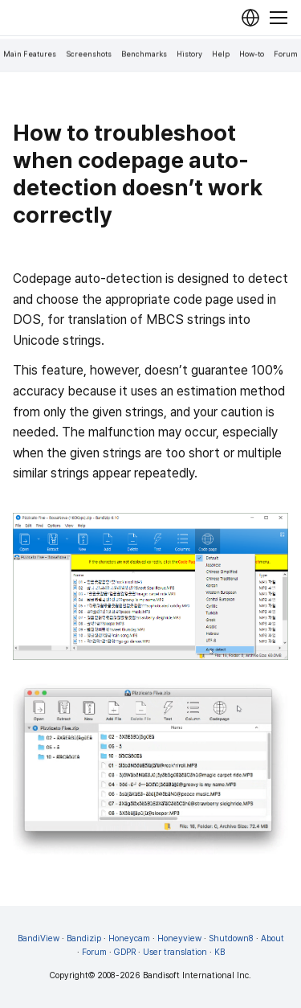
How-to (251, 54)
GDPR (125, 952)
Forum (286, 54)
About (272, 938)
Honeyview (179, 938)
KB (219, 952)
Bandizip (84, 938)
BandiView (38, 938)
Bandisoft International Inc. (197, 975)
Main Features (29, 54)
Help (221, 54)
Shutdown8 (231, 938)
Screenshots (89, 54)
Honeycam (129, 938)
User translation (175, 952)
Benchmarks (144, 54)
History (189, 54)
